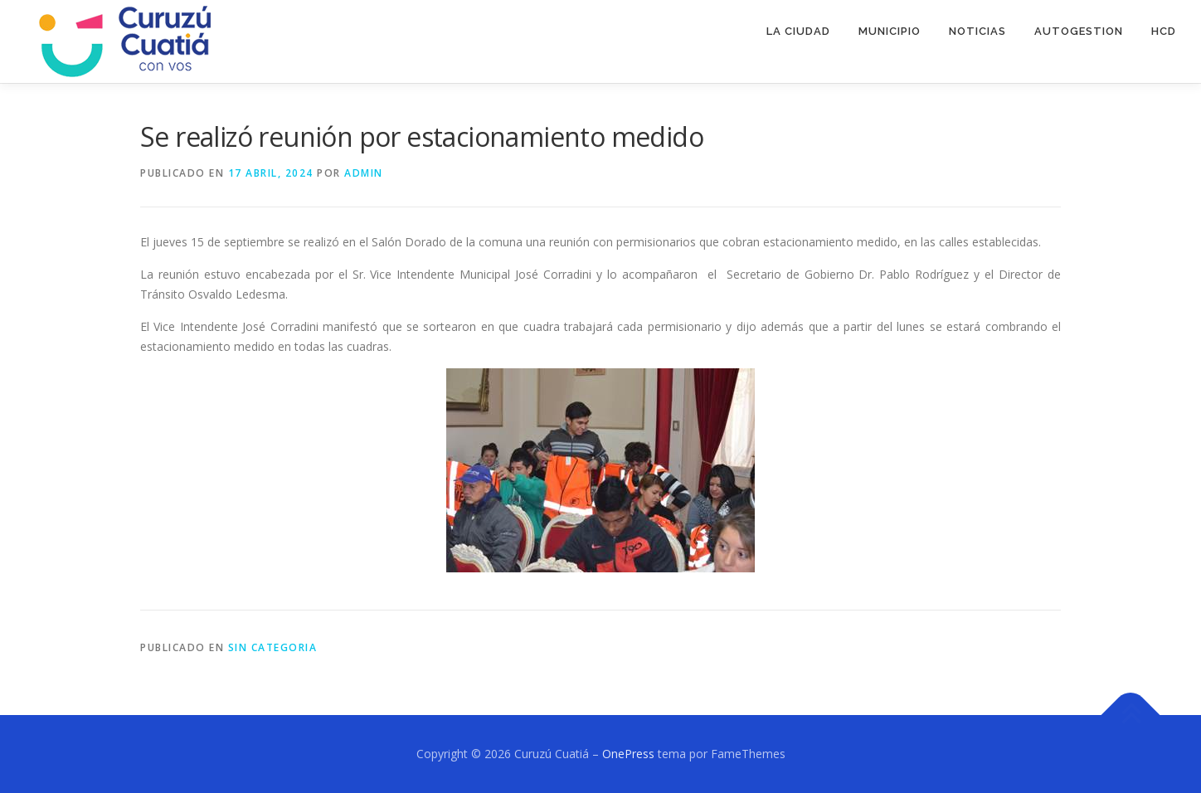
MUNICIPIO (889, 31)
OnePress (628, 753)
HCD (1163, 31)
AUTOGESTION (1078, 31)
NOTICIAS (977, 31)
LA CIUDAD (798, 31)
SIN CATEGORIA (273, 647)
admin (363, 173)
